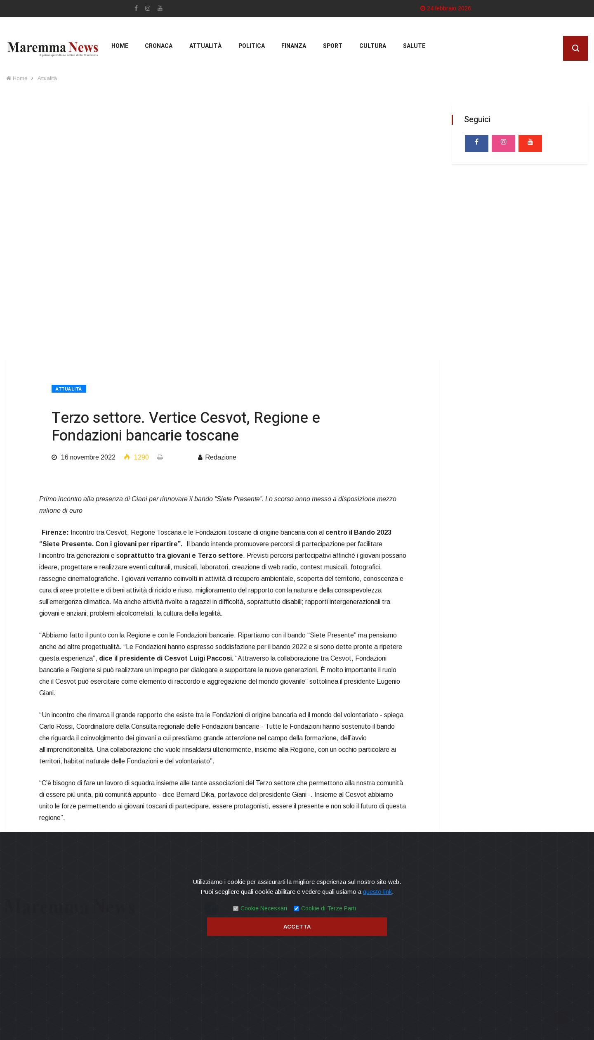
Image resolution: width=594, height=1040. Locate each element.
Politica (249, 49)
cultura (369, 49)
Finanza (290, 49)
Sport (329, 49)
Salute (410, 49)
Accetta (297, 927)
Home (117, 49)
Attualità (203, 49)
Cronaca (156, 49)
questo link (377, 891)
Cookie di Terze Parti (328, 908)
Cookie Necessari (263, 908)
